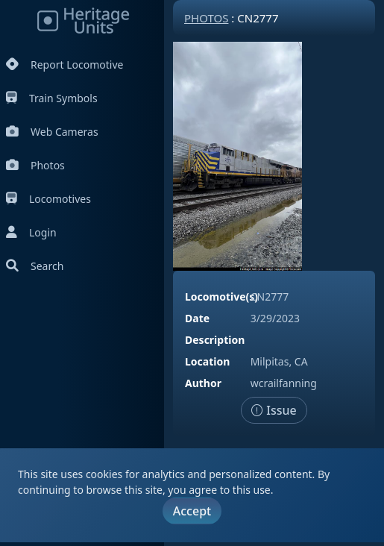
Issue (274, 410)
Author (203, 383)
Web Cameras (52, 132)
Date (197, 318)
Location (207, 361)
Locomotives (48, 199)
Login (31, 232)
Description (215, 340)
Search (34, 266)
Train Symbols (52, 98)
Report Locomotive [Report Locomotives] (64, 64)
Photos (35, 165)
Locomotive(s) (221, 296)
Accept (192, 511)
